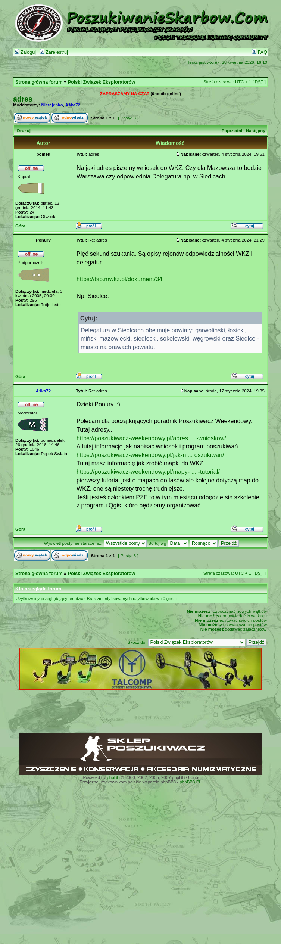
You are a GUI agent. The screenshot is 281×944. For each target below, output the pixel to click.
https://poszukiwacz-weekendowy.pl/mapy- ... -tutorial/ (148, 471)
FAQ (259, 52)
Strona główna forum (39, 82)
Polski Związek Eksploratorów (101, 82)
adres (22, 99)
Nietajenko (52, 105)
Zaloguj (25, 52)
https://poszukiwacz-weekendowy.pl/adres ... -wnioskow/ (151, 438)
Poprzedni (232, 130)
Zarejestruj (54, 52)
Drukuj (23, 130)
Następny (255, 130)
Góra (20, 226)
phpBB (113, 777)
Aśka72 (72, 105)
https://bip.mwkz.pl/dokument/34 (119, 279)
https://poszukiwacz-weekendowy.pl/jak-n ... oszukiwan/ (150, 454)
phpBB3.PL (190, 782)
